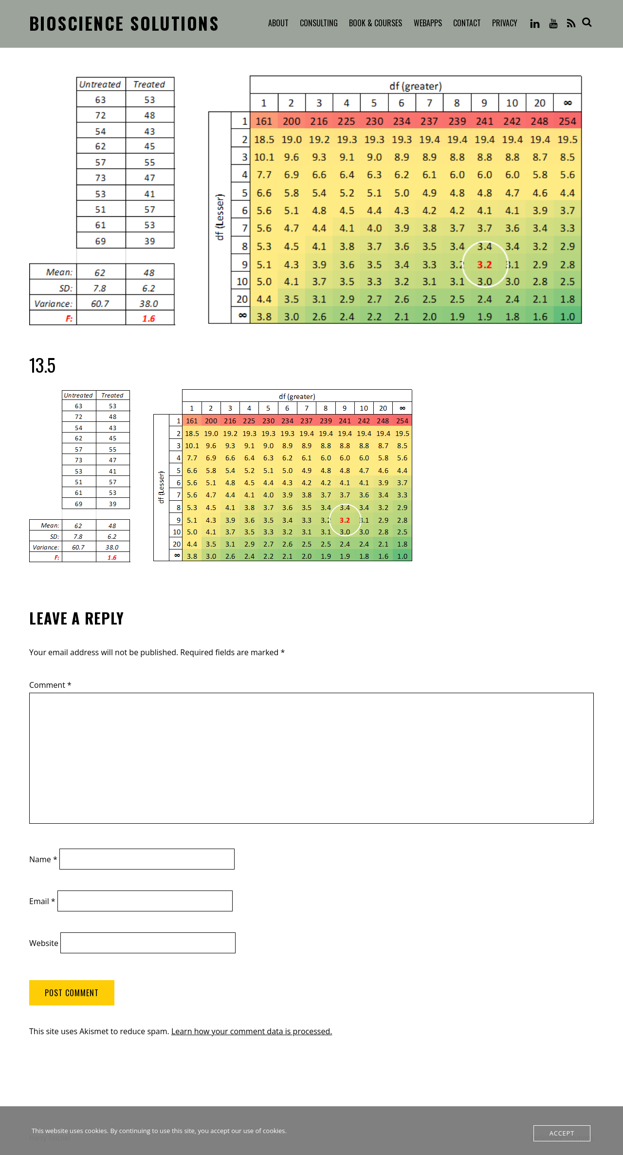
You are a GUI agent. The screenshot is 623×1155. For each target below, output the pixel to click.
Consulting (319, 23)
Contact (467, 23)
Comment (50, 685)
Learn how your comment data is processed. (251, 1031)
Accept (562, 1133)
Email (42, 901)
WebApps (428, 23)
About (278, 23)
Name (43, 859)
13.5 (42, 364)
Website (43, 943)
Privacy (504, 23)
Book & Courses (375, 23)
